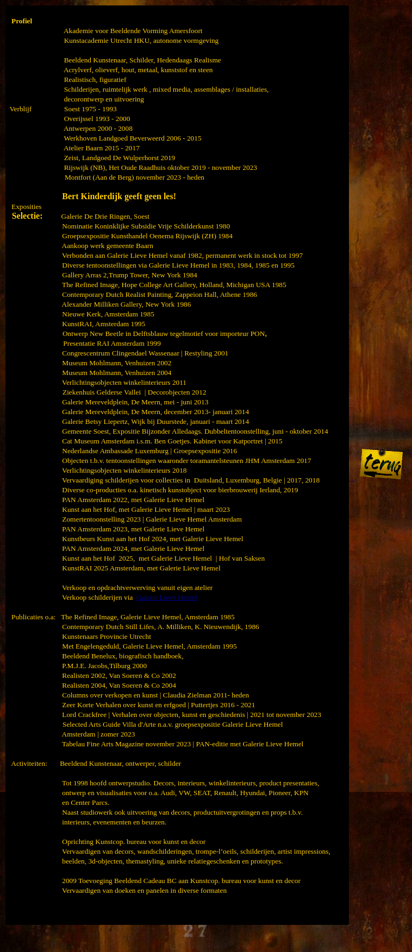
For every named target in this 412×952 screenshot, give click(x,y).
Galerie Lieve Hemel (166, 597)
